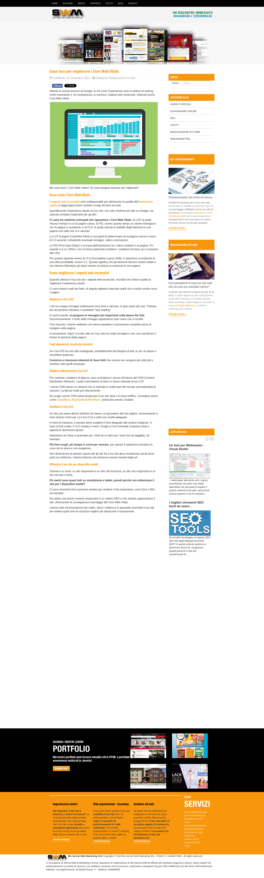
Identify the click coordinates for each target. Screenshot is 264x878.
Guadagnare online (183, 111)
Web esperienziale (193, 829)
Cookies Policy (192, 843)
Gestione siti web (193, 832)
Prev (207, 439)
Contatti (132, 3)
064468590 (181, 16)
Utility (109, 3)
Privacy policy (192, 839)
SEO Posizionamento (194, 816)
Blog (120, 3)
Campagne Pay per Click (193, 820)
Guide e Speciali (180, 104)
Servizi (81, 3)
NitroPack (94, 399)
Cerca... (176, 83)
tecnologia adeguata (183, 305)
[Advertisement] (191, 373)
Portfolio (95, 3)
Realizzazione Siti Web (185, 132)
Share (57, 85)
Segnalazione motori (195, 826)
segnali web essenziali (65, 201)
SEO (172, 118)
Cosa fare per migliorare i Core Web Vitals (84, 71)
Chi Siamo (68, 3)
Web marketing (180, 138)
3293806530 (202, 16)
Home (55, 3)
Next (212, 439)
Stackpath (78, 399)
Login (187, 846)
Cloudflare (63, 399)
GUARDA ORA (61, 768)
